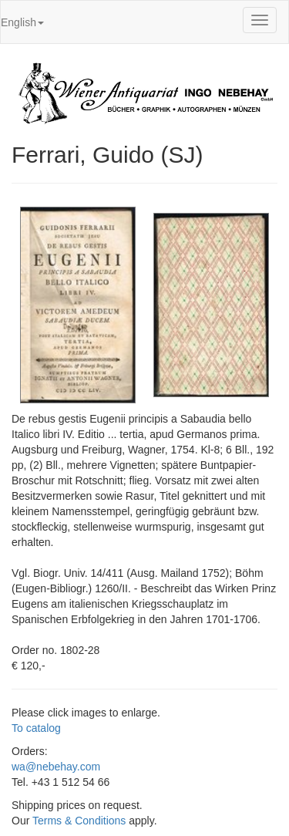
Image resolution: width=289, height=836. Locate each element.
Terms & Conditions (79, 820)
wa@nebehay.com (56, 766)
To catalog (36, 728)
